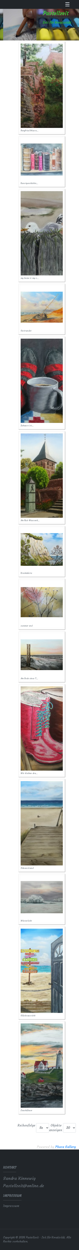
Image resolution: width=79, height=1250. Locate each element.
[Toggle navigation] (67, 4)
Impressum (11, 1206)
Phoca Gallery (65, 1147)
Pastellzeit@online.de (23, 1185)
